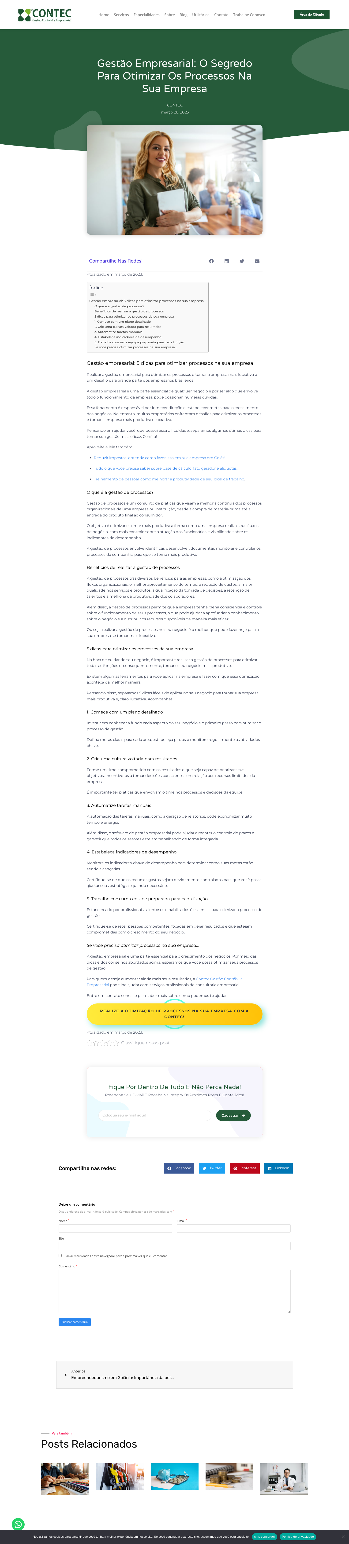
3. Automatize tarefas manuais (118, 332)
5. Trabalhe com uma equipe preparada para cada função (139, 342)
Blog (184, 14)
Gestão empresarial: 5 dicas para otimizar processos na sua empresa (146, 301)
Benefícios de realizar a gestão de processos (129, 311)
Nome (64, 1221)
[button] (211, 261)
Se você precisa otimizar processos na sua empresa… (135, 347)
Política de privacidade (298, 1536)
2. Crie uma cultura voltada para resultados (127, 327)
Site (61, 1238)
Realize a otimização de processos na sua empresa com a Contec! (174, 1014)
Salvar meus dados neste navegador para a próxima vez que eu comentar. (116, 1256)
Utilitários (201, 14)
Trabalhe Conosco (249, 14)
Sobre (169, 14)
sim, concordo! (264, 1536)
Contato (221, 14)
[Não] (343, 1536)
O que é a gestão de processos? (119, 306)
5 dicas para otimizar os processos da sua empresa (134, 316)
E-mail (182, 1221)
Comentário (68, 1266)
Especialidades (147, 14)
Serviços (121, 14)
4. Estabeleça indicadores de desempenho (127, 337)
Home (103, 14)
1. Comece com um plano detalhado (122, 321)
